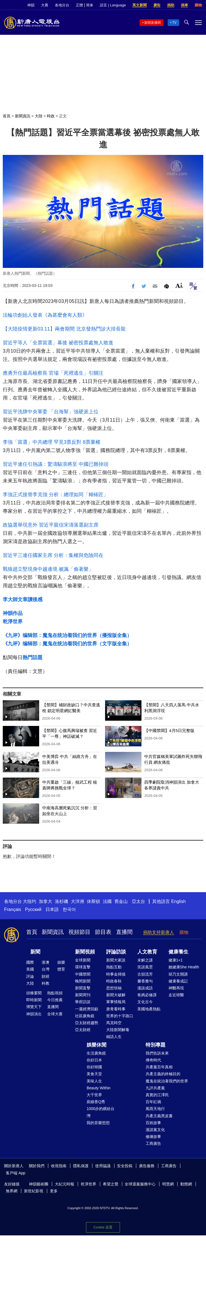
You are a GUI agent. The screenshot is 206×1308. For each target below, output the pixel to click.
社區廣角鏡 (84, 1016)
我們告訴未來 (157, 1053)
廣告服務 (146, 1166)
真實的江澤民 (157, 1095)
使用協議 (103, 1166)
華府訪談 (82, 1002)
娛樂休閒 (96, 1045)
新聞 (35, 952)
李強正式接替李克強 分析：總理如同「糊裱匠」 (55, 494)
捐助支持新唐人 (158, 932)
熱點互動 (114, 967)
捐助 (170, 5)
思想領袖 (114, 988)
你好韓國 (94, 1067)
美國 (30, 969)
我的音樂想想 (98, 1123)
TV (174, 23)
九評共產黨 (155, 1088)
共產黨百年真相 (159, 1067)
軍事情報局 (115, 1002)
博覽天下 (34, 1007)
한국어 (69, 909)
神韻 (30, 5)
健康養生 (178, 952)
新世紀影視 (33, 1191)
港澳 (45, 962)
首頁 (6, 116)
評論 (30, 976)
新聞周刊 (82, 995)
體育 (61, 969)
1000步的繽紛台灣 (100, 1112)
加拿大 (45, 901)
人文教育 (147, 952)
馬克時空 (114, 1023)
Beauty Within (98, 1088)
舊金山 (121, 901)
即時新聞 (34, 1000)
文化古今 (145, 1002)
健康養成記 (178, 981)
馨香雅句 (145, 981)
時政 (51, 116)
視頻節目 (79, 932)
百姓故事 (153, 1123)
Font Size (179, 285)
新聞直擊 (82, 988)
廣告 (156, 5)
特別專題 (155, 1045)
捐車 (184, 5)
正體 (79, 5)
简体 (89, 5)
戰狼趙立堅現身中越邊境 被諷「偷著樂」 (48, 569)
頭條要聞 (34, 993)
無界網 (11, 1191)
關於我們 (36, 1166)
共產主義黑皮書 (159, 1116)
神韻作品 (13, 613)
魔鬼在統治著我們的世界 (167, 1081)
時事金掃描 (115, 974)
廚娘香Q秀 (96, 1102)
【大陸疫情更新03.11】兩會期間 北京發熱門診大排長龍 (64, 329)
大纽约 (29, 901)
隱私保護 (81, 1166)
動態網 (186, 1184)
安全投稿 (124, 1166)
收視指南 (58, 1166)
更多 (54, 1191)
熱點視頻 (55, 993)
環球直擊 (82, 967)
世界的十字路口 (119, 1016)
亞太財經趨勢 (86, 1023)
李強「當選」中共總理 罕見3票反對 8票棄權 (51, 442)
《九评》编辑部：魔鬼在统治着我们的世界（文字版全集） (67, 643)
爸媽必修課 (147, 995)
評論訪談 (116, 952)
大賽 (44, 5)
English (178, 901)
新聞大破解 (115, 995)
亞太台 (138, 901)
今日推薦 (55, 1000)
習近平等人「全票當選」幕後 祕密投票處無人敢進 (58, 342)
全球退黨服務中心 (140, 1184)
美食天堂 (94, 1074)
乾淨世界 (13, 621)
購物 (198, 5)
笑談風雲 (145, 967)
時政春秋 (114, 981)
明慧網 (168, 1184)
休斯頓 (93, 901)
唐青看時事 (115, 1009)
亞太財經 (82, 1029)
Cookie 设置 (103, 1227)
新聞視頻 (85, 952)
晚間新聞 (82, 981)
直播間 (124, 932)
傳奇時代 (153, 1060)
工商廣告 (153, 1143)
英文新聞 (139, 5)
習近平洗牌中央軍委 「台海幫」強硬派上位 (50, 411)
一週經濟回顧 (86, 1009)
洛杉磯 (61, 901)
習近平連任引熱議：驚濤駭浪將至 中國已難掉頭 (55, 464)
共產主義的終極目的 (163, 1074)
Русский (33, 909)
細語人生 (114, 1036)
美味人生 (94, 1081)
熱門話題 (32, 657)
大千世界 (94, 1095)
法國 (107, 901)
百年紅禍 (153, 1102)
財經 (45, 976)
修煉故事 (153, 1136)
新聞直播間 (152, 23)
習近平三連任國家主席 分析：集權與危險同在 (53, 555)
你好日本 (94, 1060)
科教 (45, 983)
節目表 (103, 932)
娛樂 (61, 962)
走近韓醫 (176, 995)
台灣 (45, 969)
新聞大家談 (115, 960)
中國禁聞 (82, 974)
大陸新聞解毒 (117, 1029)
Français (12, 909)
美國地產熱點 (148, 1009)
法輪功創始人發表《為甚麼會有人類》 (45, 315)
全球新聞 (82, 960)
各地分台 (62, 5)
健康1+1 (175, 960)
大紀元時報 (64, 1184)
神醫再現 (176, 988)
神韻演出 (34, 1014)
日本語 (52, 909)
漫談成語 (145, 988)
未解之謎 (145, 960)
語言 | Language (113, 5)
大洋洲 (77, 901)
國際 (30, 962)
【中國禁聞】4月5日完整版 (169, 730)
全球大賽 (55, 1014)
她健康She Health (183, 967)
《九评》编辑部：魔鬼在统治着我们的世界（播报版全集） (67, 635)
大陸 (38, 116)
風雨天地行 (155, 1108)
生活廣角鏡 (96, 1053)
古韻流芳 (145, 974)
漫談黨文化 (155, 1129)
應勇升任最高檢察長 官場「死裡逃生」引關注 (53, 373)
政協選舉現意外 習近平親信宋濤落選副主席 (50, 525)
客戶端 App (15, 1173)
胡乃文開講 (178, 974)
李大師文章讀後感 (22, 599)
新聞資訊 (22, 116)
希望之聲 (110, 1184)
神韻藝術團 (38, 1184)
